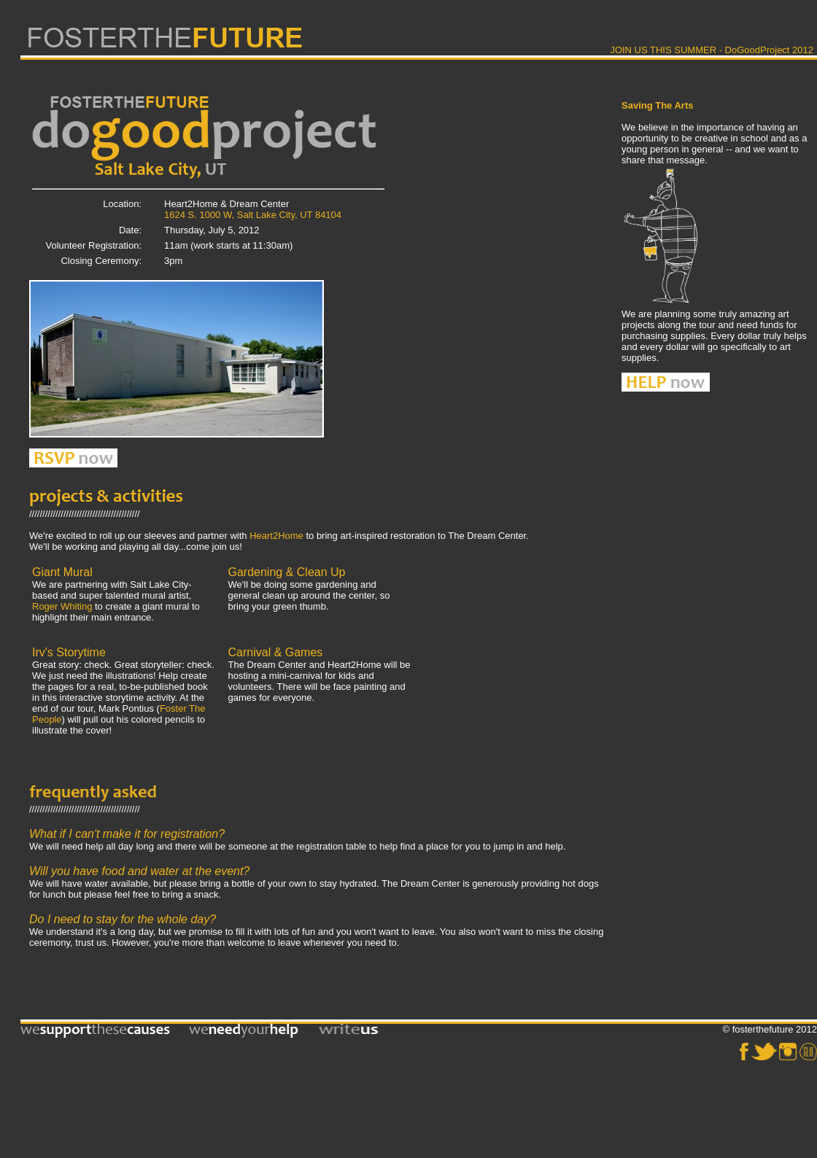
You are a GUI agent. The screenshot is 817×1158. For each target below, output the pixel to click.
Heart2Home (276, 535)
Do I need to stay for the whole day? (122, 919)
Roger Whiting (62, 606)
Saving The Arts (657, 105)
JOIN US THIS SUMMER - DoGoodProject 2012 (711, 49)
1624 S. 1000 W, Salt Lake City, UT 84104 (252, 214)
